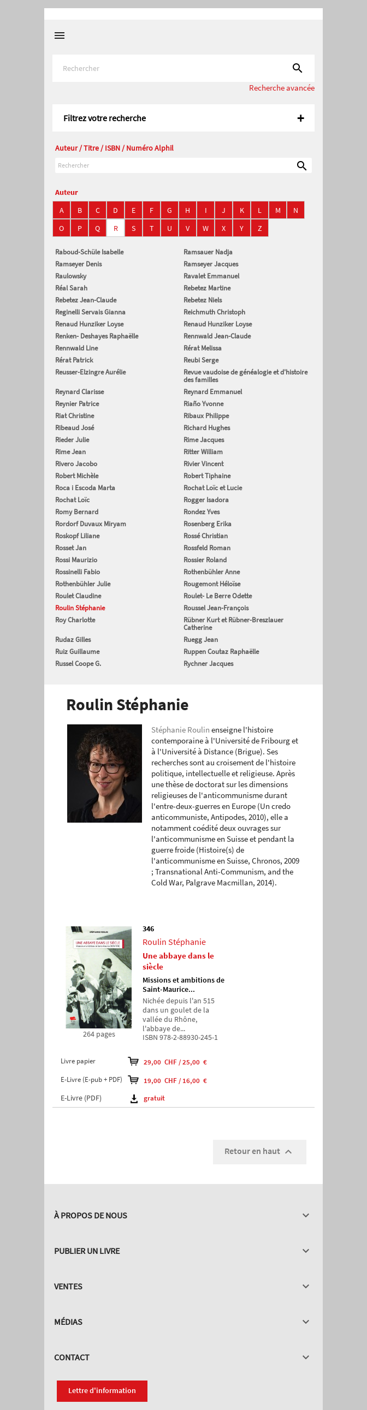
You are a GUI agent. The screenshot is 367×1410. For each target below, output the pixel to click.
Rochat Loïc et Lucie (212, 487)
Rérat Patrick (74, 360)
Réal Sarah (71, 288)
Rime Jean (70, 451)
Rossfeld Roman (206, 547)
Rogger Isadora (206, 499)
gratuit (148, 1098)
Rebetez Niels (202, 300)
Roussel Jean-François (215, 607)
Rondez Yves (201, 511)
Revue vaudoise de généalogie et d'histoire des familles (245, 375)
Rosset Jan (70, 547)
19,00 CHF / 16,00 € (167, 1079)
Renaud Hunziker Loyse (89, 324)
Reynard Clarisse (79, 391)
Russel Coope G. (78, 663)
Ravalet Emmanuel (211, 276)
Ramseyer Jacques (210, 264)
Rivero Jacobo (76, 463)
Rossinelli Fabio (77, 571)
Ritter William (203, 451)
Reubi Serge (200, 360)
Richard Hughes (206, 427)
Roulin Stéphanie (80, 607)
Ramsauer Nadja (208, 252)
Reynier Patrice (77, 403)
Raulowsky (70, 276)
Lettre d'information (102, 1390)
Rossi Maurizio (76, 559)
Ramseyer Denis (78, 264)
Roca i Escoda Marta (85, 487)
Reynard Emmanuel (212, 391)
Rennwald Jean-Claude (217, 336)
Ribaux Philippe (206, 415)
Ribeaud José (74, 427)
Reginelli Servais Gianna (90, 312)
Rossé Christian (205, 535)
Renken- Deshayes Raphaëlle (96, 336)
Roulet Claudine (78, 595)
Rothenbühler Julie (82, 583)
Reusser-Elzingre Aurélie (90, 372)
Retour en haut (259, 1151)
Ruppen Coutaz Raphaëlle (221, 651)
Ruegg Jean (200, 639)
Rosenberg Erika (207, 523)
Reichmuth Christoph (214, 312)
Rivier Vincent (203, 463)
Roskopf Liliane (77, 535)
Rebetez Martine (206, 288)
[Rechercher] (183, 68)
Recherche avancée (282, 87)
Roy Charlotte (75, 619)
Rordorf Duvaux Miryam (90, 523)
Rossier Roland (205, 559)
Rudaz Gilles (73, 639)
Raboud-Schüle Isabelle (89, 252)
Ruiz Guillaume (77, 651)
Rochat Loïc (72, 499)
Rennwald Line (76, 348)
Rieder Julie (72, 439)
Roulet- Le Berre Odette (217, 595)
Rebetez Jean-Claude (85, 300)
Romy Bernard (76, 511)
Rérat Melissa (202, 348)
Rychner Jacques (208, 663)
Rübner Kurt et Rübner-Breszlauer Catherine (233, 623)
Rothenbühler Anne (211, 571)
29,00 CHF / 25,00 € (167, 1061)
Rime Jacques (203, 439)
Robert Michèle (76, 475)
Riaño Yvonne (203, 403)
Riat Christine (74, 415)
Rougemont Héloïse (211, 583)
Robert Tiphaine (206, 475)
